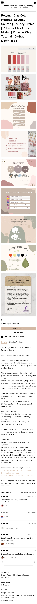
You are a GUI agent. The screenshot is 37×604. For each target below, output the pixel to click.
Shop (3, 575)
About (9, 575)
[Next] (35, 562)
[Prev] (2, 562)
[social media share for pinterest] (10, 337)
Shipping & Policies (16, 342)
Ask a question (18, 337)
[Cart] (35, 3)
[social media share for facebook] (2, 337)
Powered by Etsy (7, 600)
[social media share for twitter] (6, 337)
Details (4, 342)
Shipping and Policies (21, 575)
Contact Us (5, 577)
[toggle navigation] (2, 3)
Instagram (5, 585)
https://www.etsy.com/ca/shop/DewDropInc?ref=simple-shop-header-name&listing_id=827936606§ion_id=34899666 (18, 473)
